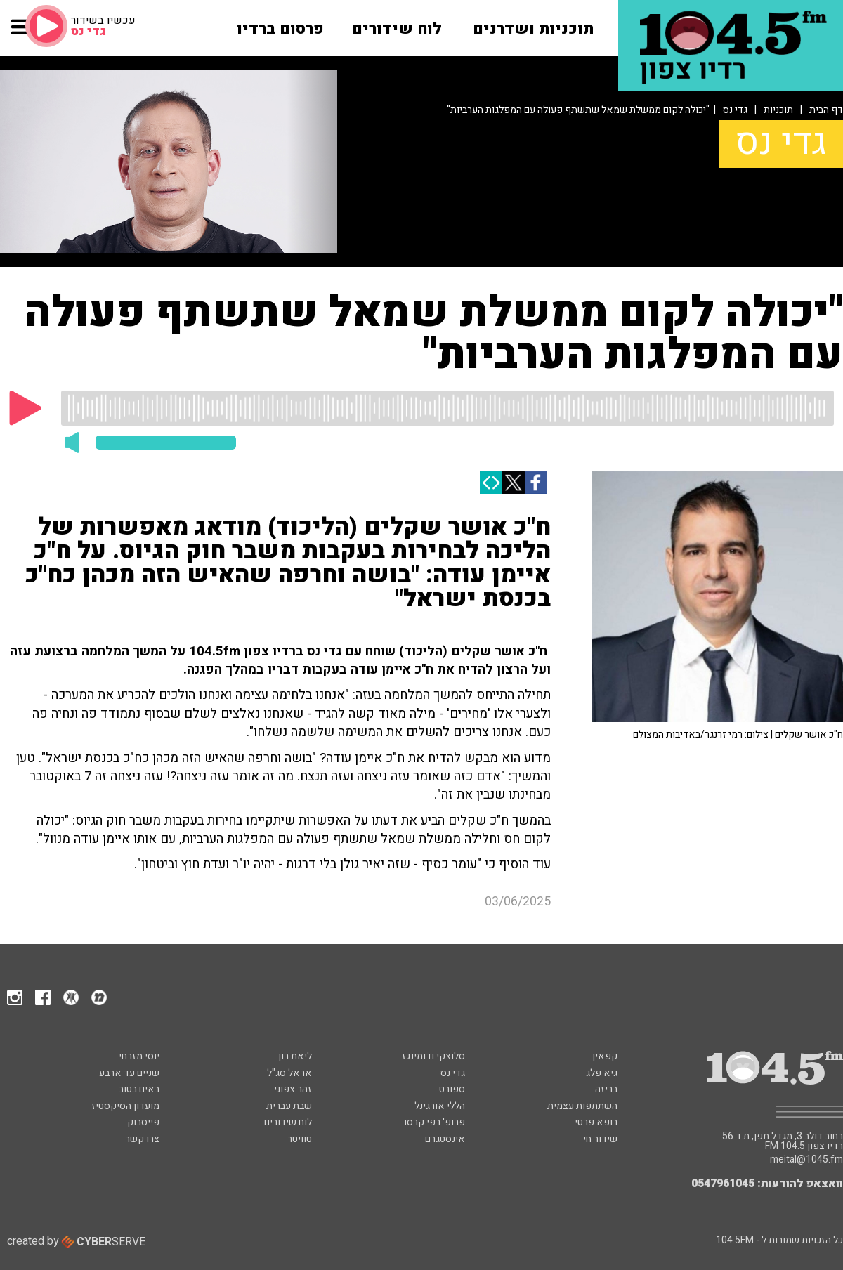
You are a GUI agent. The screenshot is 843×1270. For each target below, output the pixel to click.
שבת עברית (289, 1106)
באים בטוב (139, 1089)
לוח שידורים (288, 1122)
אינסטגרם (445, 1139)
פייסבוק (143, 1122)
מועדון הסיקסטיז (125, 1106)
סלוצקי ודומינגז (433, 1056)
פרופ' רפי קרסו (434, 1122)
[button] (21, 33)
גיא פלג (601, 1073)
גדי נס (735, 110)
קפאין (604, 1056)
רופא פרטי (596, 1122)
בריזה (606, 1089)
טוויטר (299, 1139)
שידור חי (600, 1139)
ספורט (452, 1089)
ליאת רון (295, 1056)
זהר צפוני (293, 1089)
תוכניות (778, 110)
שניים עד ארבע (129, 1073)
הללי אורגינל (439, 1106)
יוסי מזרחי (139, 1056)
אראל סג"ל (289, 1073)
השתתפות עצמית (582, 1106)
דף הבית (826, 110)
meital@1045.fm (806, 1160)
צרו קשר (142, 1139)
